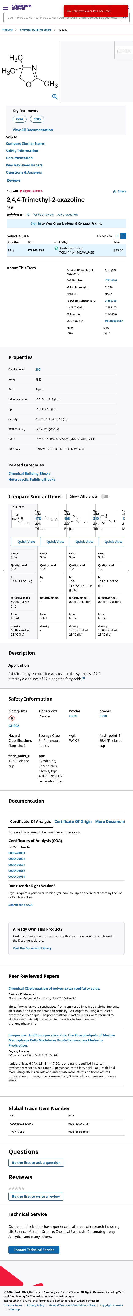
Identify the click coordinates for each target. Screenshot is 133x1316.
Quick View (26, 541)
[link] (29, 473)
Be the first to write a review (37, 1197)
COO (37, 119)
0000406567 (16, 865)
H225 (73, 715)
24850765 (111, 300)
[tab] (11, 30)
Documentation (19, 158)
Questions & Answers (24, 172)
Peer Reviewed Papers (24, 165)
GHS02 (13, 725)
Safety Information (22, 150)
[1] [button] (83, 678)
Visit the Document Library (32, 948)
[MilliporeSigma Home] (21, 7)
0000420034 (16, 859)
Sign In (36, 223)
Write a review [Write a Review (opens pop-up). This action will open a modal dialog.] (43, 214)
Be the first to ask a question (36, 1162)
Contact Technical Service (34, 1249)
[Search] (124, 17)
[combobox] (66, 17)
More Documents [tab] (111, 821)
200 (37, 369)
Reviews (14, 180)
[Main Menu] (5, 7)
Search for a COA (20, 905)
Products (7, 30)
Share (119, 191)
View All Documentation (33, 130)
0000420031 (16, 853)
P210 (103, 715)
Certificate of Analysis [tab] (30, 821)
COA (19, 119)
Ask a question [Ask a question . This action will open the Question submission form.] (67, 214)
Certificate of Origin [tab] (73, 821)
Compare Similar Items (25, 143)
